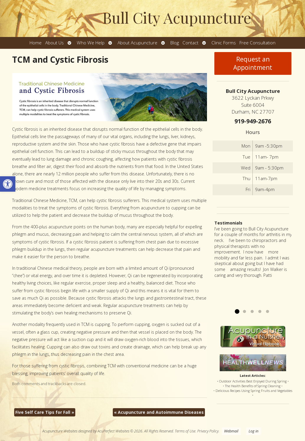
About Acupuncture (137, 43)
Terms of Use (185, 431)
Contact (190, 43)
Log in (253, 431)
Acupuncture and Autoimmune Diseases (159, 412)
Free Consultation (257, 43)
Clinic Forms (223, 43)
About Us (54, 43)
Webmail (231, 431)
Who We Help (91, 43)
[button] (7, 184)
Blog (174, 43)
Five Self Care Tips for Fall (44, 412)
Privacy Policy (207, 431)
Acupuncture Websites (59, 431)
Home (36, 43)
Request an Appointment (252, 63)
